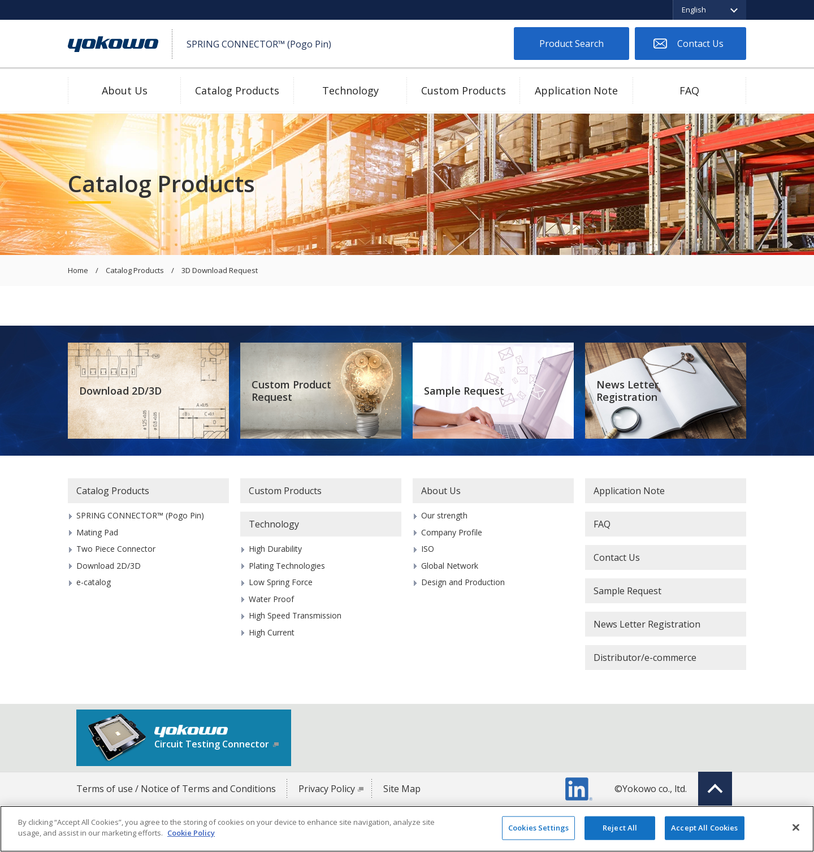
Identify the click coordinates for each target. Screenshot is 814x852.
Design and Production (463, 582)
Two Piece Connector (115, 548)
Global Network (449, 565)
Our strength (444, 515)
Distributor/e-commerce (645, 657)
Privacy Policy (326, 788)
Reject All (620, 828)
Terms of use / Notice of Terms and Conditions (176, 788)
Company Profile (451, 532)
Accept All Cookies (704, 828)
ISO (427, 548)
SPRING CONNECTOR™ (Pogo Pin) (140, 515)
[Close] (795, 827)
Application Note (576, 90)
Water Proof (271, 599)
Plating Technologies (287, 565)
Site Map (402, 788)
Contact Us (700, 43)
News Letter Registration (627, 391)
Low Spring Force (281, 582)
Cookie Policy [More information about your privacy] (191, 833)
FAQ (689, 90)
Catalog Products (237, 90)
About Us (125, 90)
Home (78, 270)
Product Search (571, 43)
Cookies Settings (538, 828)
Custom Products (463, 90)
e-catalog (93, 582)
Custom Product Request (291, 391)
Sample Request (464, 390)
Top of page (715, 789)
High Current (272, 632)
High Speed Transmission (295, 615)
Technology (350, 90)
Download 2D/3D (120, 390)
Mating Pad (97, 532)
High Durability (275, 548)
